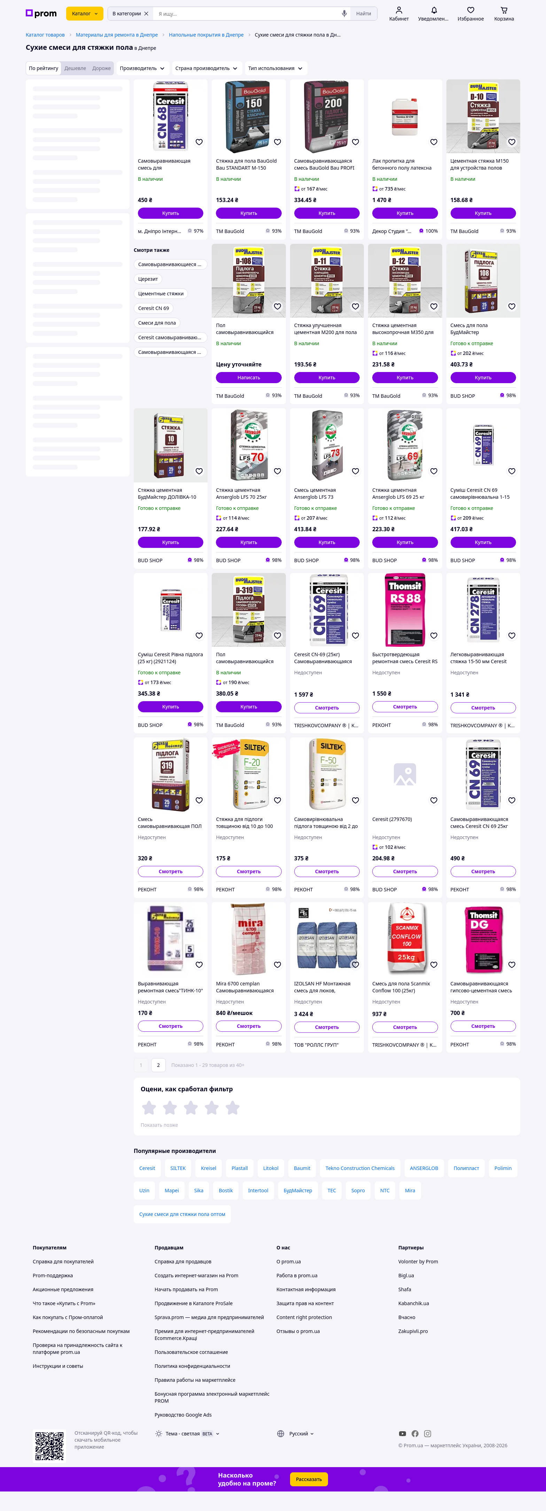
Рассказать (309, 1498)
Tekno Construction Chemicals (360, 1187)
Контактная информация (306, 1308)
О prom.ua (288, 1281)
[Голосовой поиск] (344, 13)
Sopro (358, 1210)
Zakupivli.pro (413, 1350)
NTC (385, 1210)
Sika (199, 1210)
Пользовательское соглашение (191, 1371)
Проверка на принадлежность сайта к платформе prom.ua (77, 1368)
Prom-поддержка (53, 1295)
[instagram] (427, 1453)
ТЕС (332, 1210)
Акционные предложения (63, 1308)
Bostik (226, 1210)
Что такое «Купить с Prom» (64, 1322)
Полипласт (466, 1187)
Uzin (144, 1210)
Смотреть (327, 707)
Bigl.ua (406, 1295)
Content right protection (304, 1336)
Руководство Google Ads (183, 1434)
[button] (170, 213)
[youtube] (402, 1453)
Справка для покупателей (63, 1281)
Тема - (183, 1453)
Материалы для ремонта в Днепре (117, 34)
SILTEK (178, 1187)
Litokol (271, 1187)
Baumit (302, 1187)
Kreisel (208, 1187)
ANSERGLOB (424, 1187)
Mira (410, 1210)
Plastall (240, 1187)
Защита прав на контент (305, 1322)
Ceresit (147, 1187)
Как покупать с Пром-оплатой (68, 1336)
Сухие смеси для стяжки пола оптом (182, 1233)
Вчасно (406, 1336)
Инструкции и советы (58, 1385)
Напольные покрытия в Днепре (206, 34)
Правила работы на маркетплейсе (195, 1399)
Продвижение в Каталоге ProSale (194, 1322)
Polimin (503, 1187)
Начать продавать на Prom (186, 1308)
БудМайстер (298, 1210)
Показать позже (159, 1125)
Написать (248, 377)
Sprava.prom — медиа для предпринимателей (209, 1336)
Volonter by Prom (418, 1281)
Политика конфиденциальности (192, 1385)
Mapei (172, 1210)
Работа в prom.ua (297, 1295)
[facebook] (415, 1453)
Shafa (404, 1308)
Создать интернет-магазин (186, 1295)
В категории (130, 13)
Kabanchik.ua (413, 1322)
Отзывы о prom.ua (298, 1350)
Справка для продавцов (183, 1281)
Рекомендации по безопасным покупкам (81, 1350)
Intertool (258, 1210)
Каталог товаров (45, 34)
